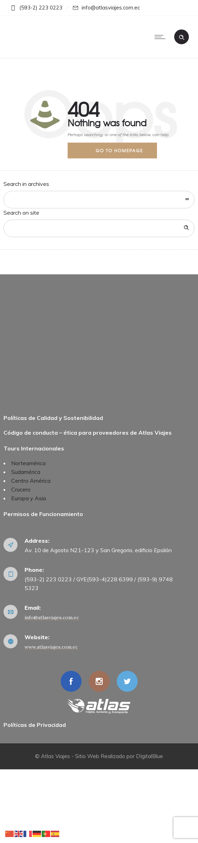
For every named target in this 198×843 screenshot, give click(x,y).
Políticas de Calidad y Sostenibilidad (53, 417)
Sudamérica (25, 471)
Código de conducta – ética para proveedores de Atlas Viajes (88, 432)
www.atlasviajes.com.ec (51, 647)
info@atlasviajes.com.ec (52, 617)
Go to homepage (119, 150)
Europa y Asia (28, 498)
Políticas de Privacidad (35, 724)
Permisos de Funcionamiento (43, 513)
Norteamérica (28, 463)
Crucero (20, 489)
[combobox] (99, 199)
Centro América (30, 480)
